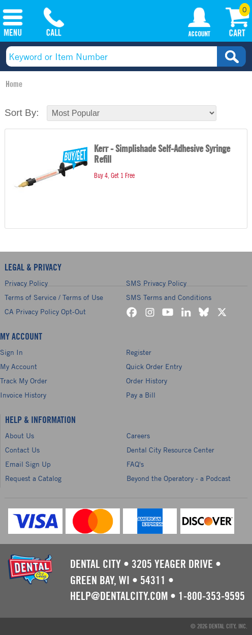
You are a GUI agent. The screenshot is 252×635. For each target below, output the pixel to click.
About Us (19, 435)
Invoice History (23, 394)
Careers (138, 435)
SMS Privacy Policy (156, 283)
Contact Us (22, 449)
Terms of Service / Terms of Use (54, 297)
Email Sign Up (28, 464)
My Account (199, 24)
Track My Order (23, 380)
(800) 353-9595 (54, 24)
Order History (146, 380)
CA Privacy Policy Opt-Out (45, 311)
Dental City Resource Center (170, 449)
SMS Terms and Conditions (168, 297)
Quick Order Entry (154, 366)
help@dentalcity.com (119, 596)
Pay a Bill (140, 394)
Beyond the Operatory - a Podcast (179, 478)
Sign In (11, 352)
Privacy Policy (26, 283)
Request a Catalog (33, 478)
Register (138, 352)
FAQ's (135, 464)
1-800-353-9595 (211, 596)
